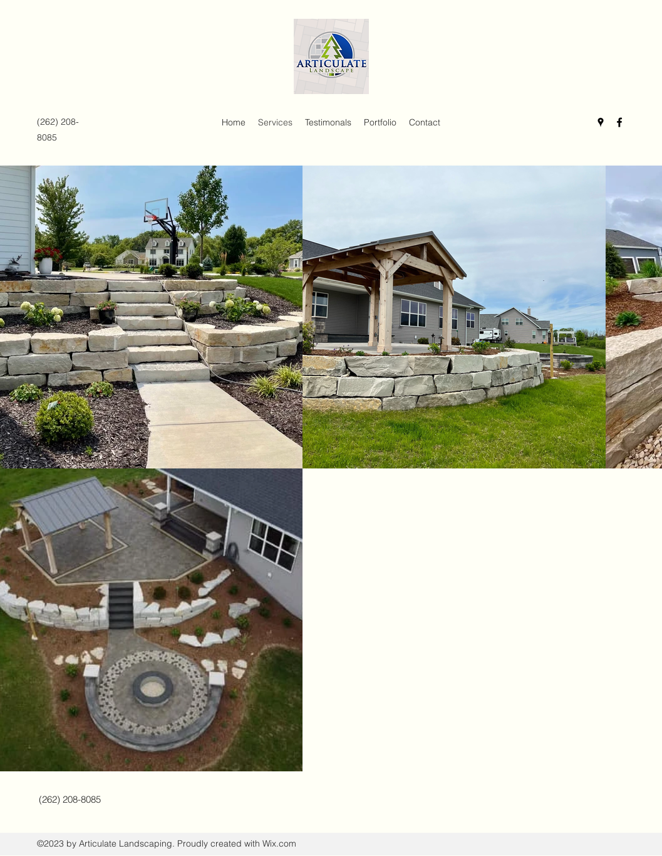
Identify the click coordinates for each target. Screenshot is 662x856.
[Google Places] (600, 122)
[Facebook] (619, 122)
